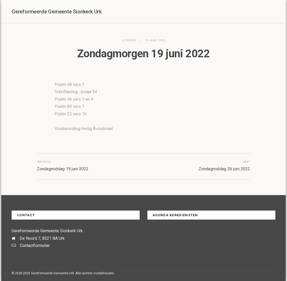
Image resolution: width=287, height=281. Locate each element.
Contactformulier (35, 245)
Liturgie (129, 40)
